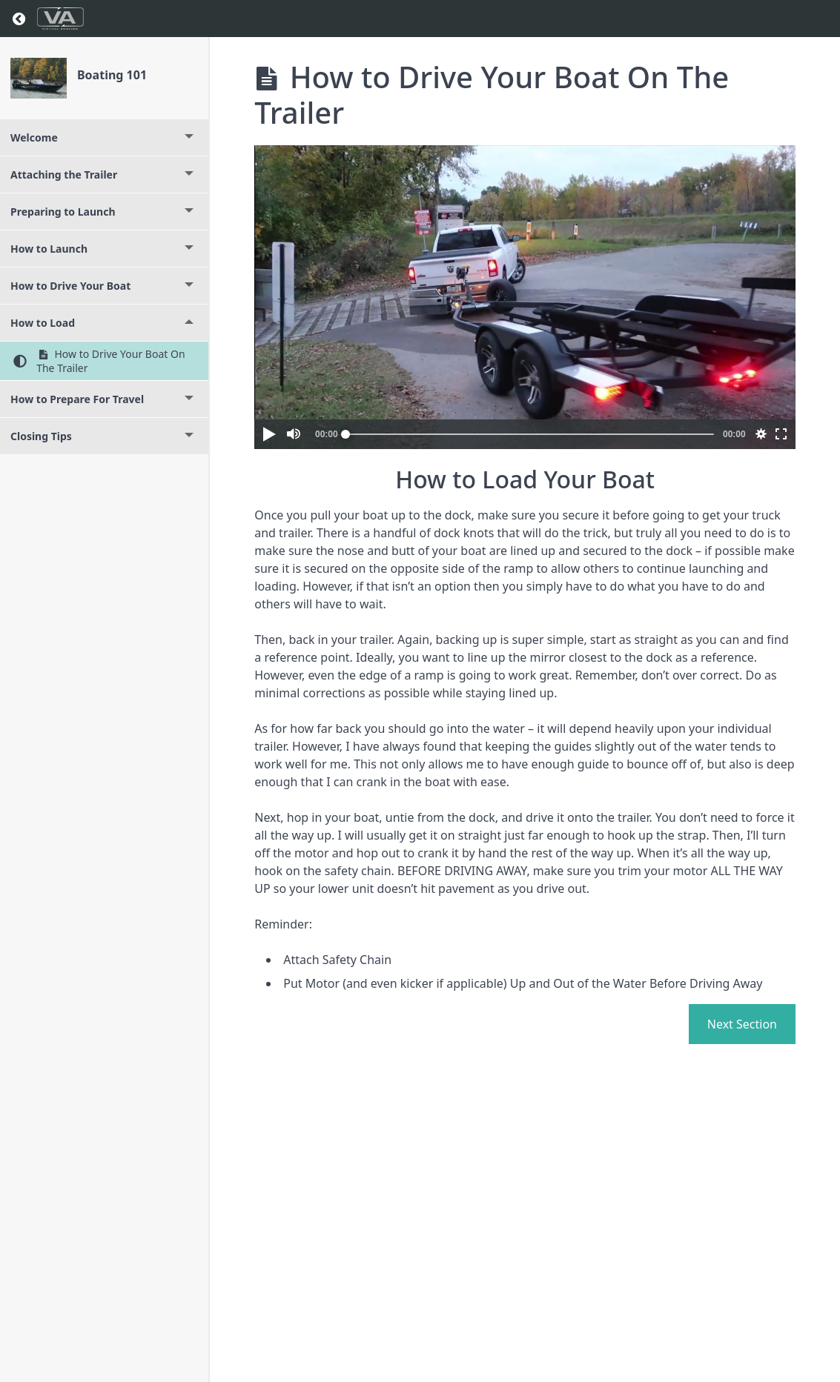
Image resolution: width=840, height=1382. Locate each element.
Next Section (742, 1024)
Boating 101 (112, 75)
